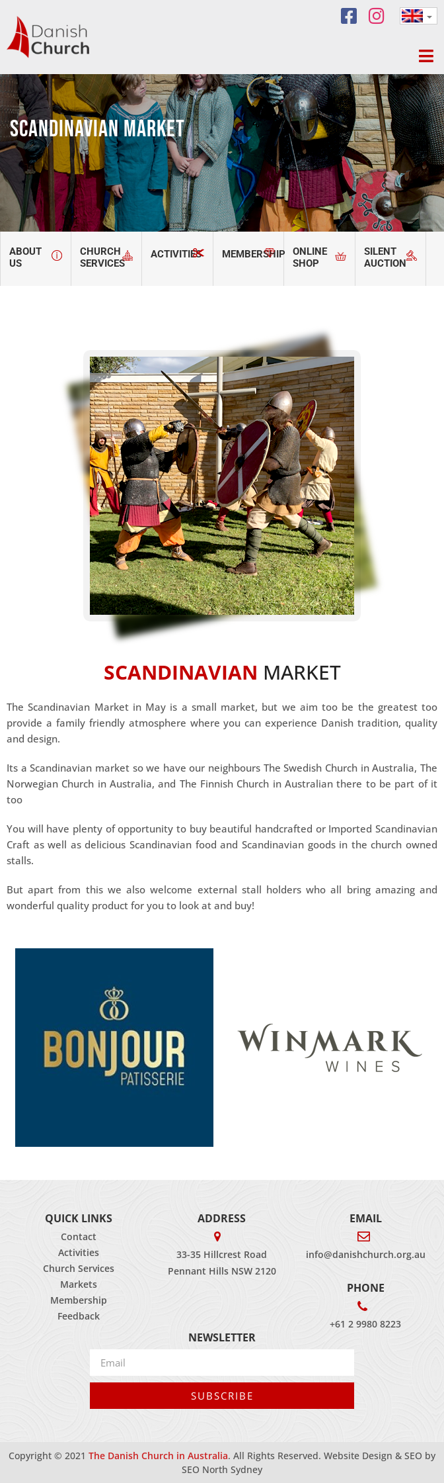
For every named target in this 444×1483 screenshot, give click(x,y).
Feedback (78, 1316)
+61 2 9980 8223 (365, 1324)
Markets (78, 1284)
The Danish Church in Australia (158, 1455)
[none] (418, 15)
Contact (78, 1236)
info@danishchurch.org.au (366, 1254)
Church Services (78, 1268)
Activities (78, 1252)
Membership (78, 1300)
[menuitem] (418, 15)
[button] (425, 55)
